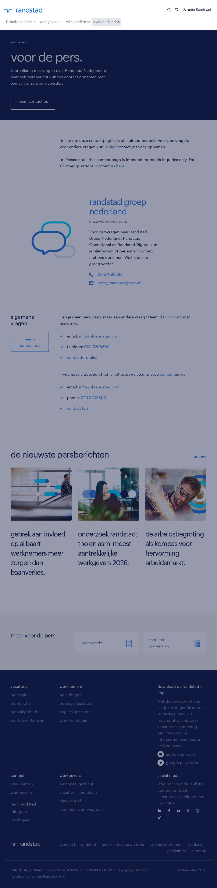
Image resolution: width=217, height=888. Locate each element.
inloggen (19, 811)
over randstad (106, 21)
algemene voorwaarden (81, 809)
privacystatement (167, 844)
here (120, 166)
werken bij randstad (78, 844)
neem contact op (33, 101)
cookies (195, 844)
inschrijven (21, 820)
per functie (21, 703)
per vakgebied (24, 711)
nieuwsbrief (70, 800)
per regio (19, 694)
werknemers (71, 686)
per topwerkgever (27, 720)
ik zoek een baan (21, 21)
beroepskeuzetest (76, 703)
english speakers (75, 711)
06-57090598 (110, 274)
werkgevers (51, 21)
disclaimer (176, 850)
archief (200, 456)
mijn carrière (78, 21)
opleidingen (71, 694)
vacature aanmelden (78, 792)
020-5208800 (96, 346)
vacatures (19, 686)
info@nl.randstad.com (99, 336)
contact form (79, 408)
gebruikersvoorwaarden (123, 844)
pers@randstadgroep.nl (119, 282)
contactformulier (82, 357)
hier (112, 146)
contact (175, 317)
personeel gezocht (76, 784)
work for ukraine (74, 720)
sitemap (199, 850)
